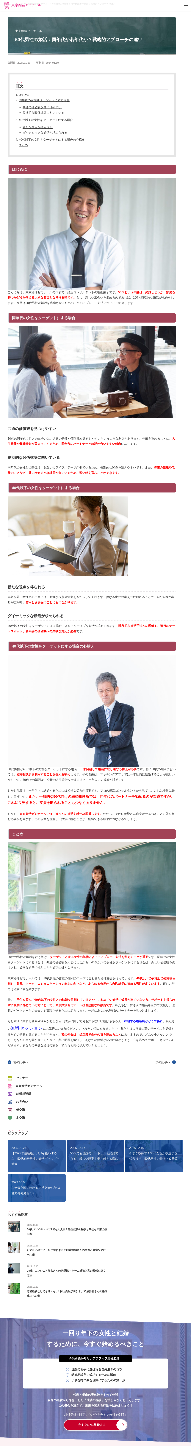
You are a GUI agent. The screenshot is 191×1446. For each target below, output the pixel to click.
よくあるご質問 (66, 1424)
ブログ (171, 1418)
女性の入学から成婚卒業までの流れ (125, 1411)
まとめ (23, 145)
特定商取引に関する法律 (148, 1424)
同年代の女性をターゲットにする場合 (44, 100)
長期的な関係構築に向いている (44, 112)
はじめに (25, 94)
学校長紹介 (99, 1418)
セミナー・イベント (150, 1418)
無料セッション (27, 1028)
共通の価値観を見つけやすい (42, 107)
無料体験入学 (89, 1424)
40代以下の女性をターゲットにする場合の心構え (52, 139)
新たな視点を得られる (38, 127)
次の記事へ (162, 1062)
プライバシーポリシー (115, 1424)
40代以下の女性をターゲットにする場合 (46, 120)
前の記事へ (20, 1062)
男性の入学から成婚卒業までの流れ (78, 1411)
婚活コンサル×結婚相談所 (72, 1418)
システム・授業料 (122, 1418)
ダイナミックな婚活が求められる (45, 132)
